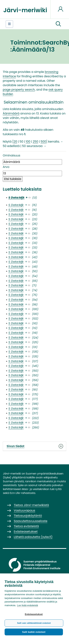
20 (15, 141)
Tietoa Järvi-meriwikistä (31, 505)
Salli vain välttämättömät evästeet (34, 623)
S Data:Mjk (16, 197)
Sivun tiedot (34, 446)
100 (28, 141)
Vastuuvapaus (24, 510)
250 (35, 141)
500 (43, 141)
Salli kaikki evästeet (33, 632)
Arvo (6, 167)
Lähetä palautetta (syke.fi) (33, 537)
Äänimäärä (11, 113)
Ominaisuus (11, 155)
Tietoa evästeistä (26, 526)
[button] (58, 24)
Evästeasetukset (34, 614)
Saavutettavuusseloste (30, 521)
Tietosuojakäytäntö (28, 516)
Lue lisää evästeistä (27, 605)
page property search (19, 89)
